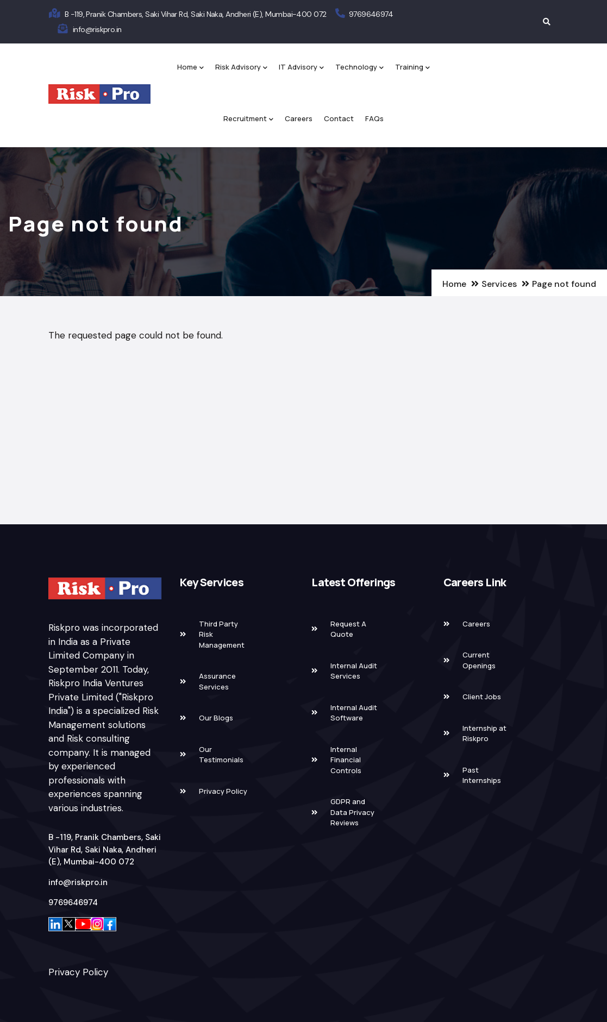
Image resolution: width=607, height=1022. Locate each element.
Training (412, 67)
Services (499, 284)
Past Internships (481, 775)
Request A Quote (348, 629)
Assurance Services (217, 681)
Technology (359, 67)
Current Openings (479, 660)
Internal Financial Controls (345, 759)
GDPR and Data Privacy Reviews (352, 812)
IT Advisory (301, 67)
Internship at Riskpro (484, 733)
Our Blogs (216, 718)
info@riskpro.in (97, 29)
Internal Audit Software (353, 713)
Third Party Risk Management (222, 634)
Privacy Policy (78, 972)
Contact (339, 118)
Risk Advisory (241, 67)
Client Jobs (481, 696)
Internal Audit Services (353, 671)
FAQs (374, 118)
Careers (298, 118)
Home (190, 67)
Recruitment (248, 119)
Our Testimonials (221, 754)
